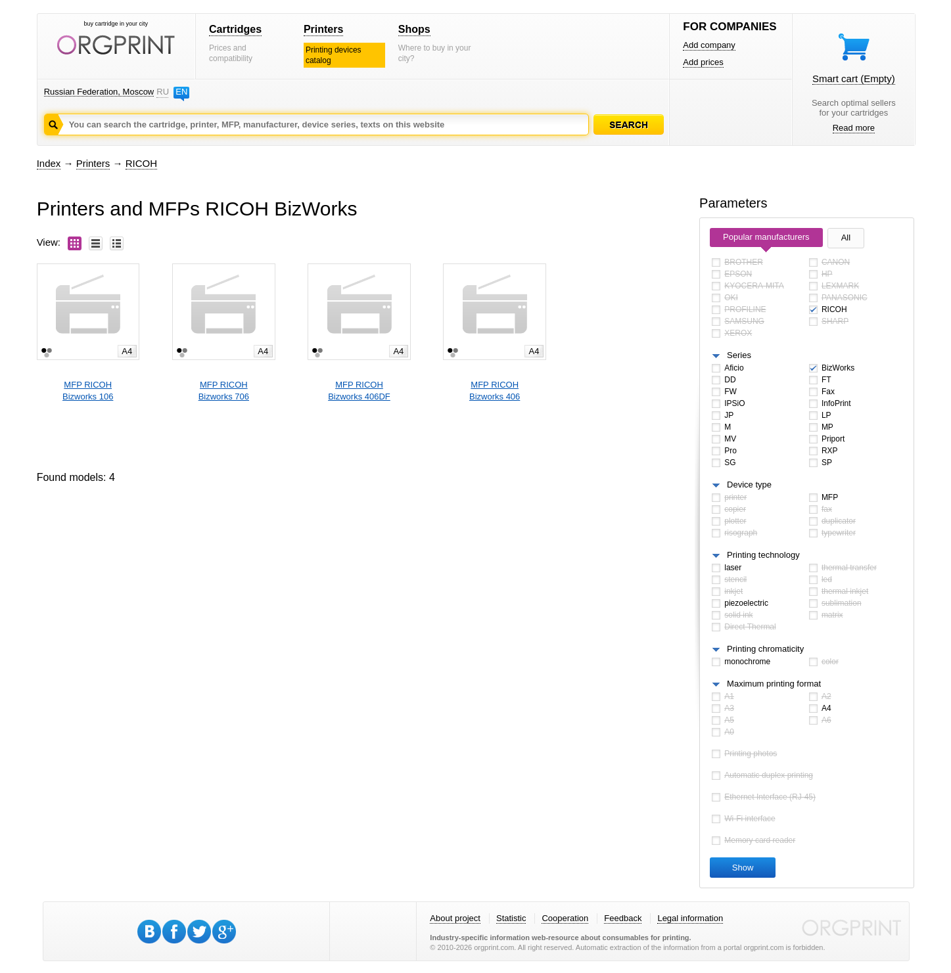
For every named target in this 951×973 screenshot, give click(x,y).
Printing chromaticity (765, 649)
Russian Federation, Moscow (99, 92)
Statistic (511, 918)
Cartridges (235, 29)
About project (455, 918)
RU (162, 92)
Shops (414, 29)
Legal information (690, 918)
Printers (323, 29)
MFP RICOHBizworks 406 (494, 390)
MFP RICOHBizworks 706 (223, 390)
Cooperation (565, 918)
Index (49, 163)
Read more (854, 128)
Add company (709, 45)
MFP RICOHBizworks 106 (87, 390)
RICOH (141, 163)
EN (181, 92)
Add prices (703, 62)
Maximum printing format (774, 684)
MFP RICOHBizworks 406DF (359, 390)
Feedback (622, 918)
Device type (749, 484)
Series (739, 355)
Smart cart (853, 78)
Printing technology (763, 555)
